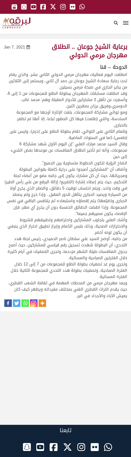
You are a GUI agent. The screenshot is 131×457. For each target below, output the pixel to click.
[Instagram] (34, 303)
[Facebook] (8, 303)
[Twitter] (16, 303)
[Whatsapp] (25, 303)
